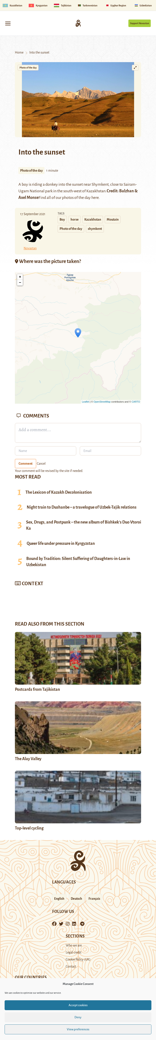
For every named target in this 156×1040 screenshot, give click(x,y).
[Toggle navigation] (8, 23)
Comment (25, 463)
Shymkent (100, 184)
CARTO (136, 401)
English (59, 898)
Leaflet (85, 401)
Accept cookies (78, 1005)
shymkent (95, 228)
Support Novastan (139, 23)
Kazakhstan (92, 219)
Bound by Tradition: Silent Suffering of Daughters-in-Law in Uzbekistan (78, 561)
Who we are (74, 945)
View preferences (78, 1029)
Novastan (30, 248)
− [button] (20, 282)
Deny (78, 1017)
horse (75, 219)
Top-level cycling (29, 828)
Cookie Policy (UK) (78, 959)
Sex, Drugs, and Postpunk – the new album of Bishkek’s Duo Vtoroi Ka (83, 525)
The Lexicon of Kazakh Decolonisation (58, 492)
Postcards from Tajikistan (37, 689)
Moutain (113, 219)
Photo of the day (28, 67)
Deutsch (76, 898)
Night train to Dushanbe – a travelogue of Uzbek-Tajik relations (81, 507)
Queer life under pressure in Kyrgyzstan (61, 543)
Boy (62, 219)
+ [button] (20, 277)
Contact (71, 966)
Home (19, 52)
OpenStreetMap (102, 401)
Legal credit (73, 952)
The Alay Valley (28, 759)
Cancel (41, 463)
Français (94, 898)
